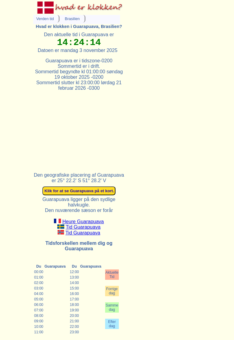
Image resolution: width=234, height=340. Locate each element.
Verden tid (45, 18)
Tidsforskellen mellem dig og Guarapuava (78, 246)
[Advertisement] (79, 129)
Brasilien (72, 18)
